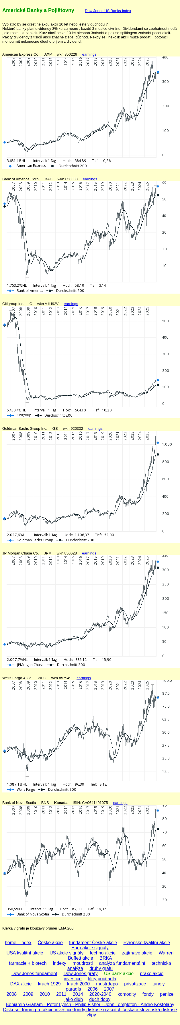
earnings (89, 54)
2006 (92, 989)
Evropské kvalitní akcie (147, 942)
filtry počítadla (102, 978)
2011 (61, 994)
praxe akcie (151, 973)
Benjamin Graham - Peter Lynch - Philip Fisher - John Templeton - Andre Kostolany (90, 1004)
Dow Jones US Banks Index (108, 11)
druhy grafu (101, 968)
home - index (18, 942)
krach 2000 (78, 983)
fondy (148, 994)
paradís (73, 989)
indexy (59, 963)
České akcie (50, 942)
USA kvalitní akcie (25, 952)
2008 (12, 994)
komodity (127, 994)
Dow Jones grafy (81, 973)
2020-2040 (100, 994)
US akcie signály (66, 952)
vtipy (91, 1014)
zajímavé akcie (137, 952)
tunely (158, 983)
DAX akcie (21, 983)
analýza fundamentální (122, 963)
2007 (109, 989)
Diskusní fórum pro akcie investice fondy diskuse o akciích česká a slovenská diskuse (90, 1009)
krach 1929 (49, 983)
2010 (45, 994)
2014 (78, 994)
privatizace (135, 983)
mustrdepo (107, 983)
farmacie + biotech (27, 963)
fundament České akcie (93, 942)
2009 (28, 994)
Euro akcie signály (90, 947)
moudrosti (83, 963)
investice (72, 978)
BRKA (105, 958)
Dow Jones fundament (34, 973)
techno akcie (103, 952)
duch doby (99, 999)
